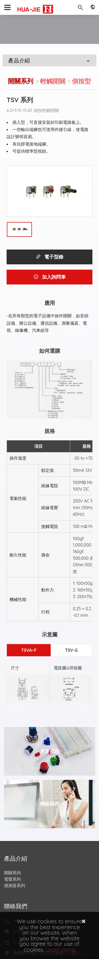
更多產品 (49, 751)
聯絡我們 (49, 804)
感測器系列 (14, 885)
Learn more (61, 949)
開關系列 (20, 81)
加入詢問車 (49, 277)
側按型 (81, 81)
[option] (49, 191)
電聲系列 (12, 879)
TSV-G (71, 650)
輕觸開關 (52, 81)
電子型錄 (49, 257)
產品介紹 (49, 60)
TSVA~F (28, 650)
